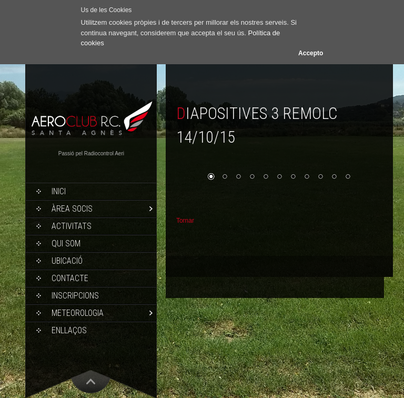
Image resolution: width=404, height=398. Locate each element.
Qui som (66, 243)
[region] (279, 176)
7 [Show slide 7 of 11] (293, 177)
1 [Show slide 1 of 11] (211, 177)
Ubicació (67, 261)
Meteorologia (78, 313)
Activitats (72, 226)
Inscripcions (75, 296)
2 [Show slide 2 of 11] (224, 177)
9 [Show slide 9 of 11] (320, 177)
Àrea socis (72, 209)
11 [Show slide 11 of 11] (348, 177)
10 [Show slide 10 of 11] (334, 177)
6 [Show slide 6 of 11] (279, 177)
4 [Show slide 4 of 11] (252, 177)
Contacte (70, 278)
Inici (59, 191)
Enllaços (69, 330)
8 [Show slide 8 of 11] (306, 177)
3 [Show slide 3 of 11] (238, 177)
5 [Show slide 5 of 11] (265, 177)
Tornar (185, 220)
